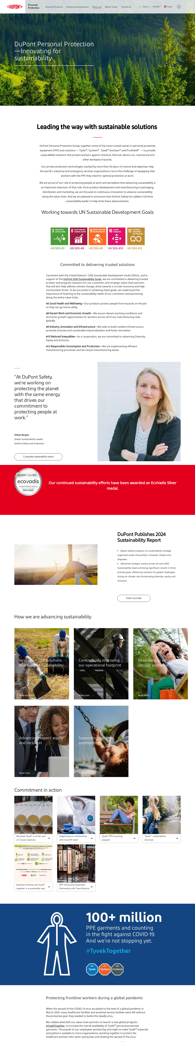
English (169, 7)
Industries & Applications (77, 7)
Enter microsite (134, 598)
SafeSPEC (157, 7)
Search (143, 7)
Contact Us (126, 7)
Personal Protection (33, 6)
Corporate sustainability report (38, 457)
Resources (97, 7)
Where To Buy (111, 7)
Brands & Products (54, 7)
